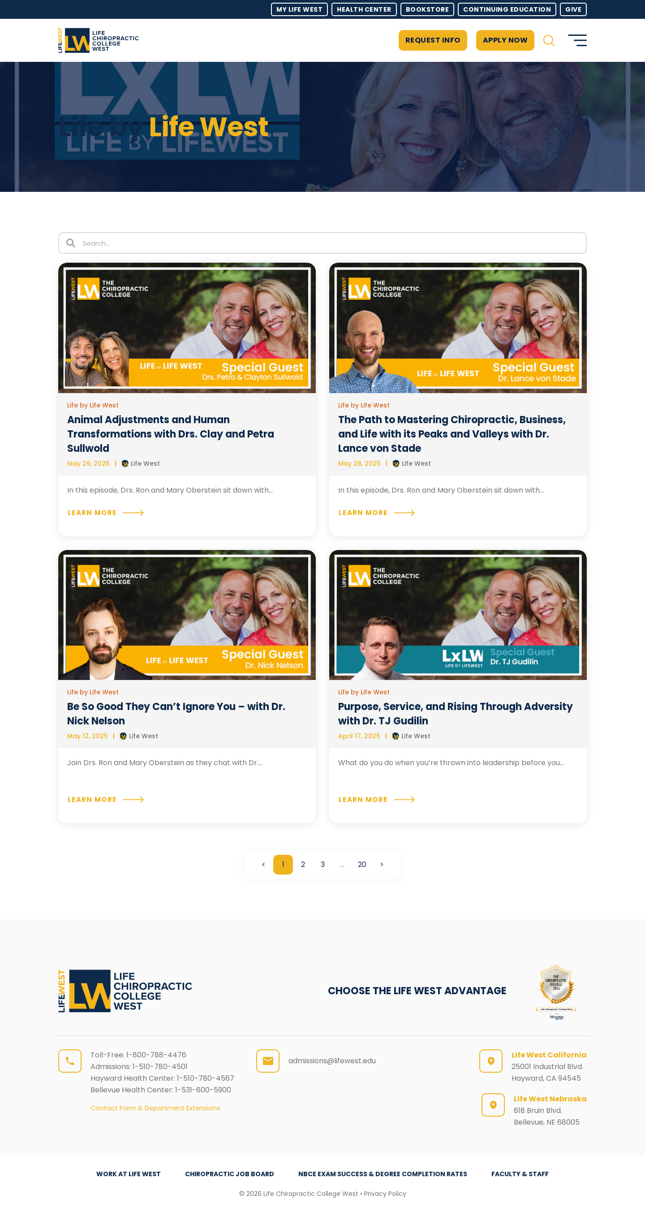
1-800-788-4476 (156, 1055)
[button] (549, 40)
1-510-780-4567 (205, 1078)
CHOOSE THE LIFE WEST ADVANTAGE (417, 991)
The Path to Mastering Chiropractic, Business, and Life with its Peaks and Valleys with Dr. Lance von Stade (452, 434)
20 (362, 862)
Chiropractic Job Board (229, 1173)
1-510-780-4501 (160, 1066)
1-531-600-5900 (203, 1090)
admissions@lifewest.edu (332, 1061)
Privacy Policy (385, 1193)
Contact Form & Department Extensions (155, 1108)
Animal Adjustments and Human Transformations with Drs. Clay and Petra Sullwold (170, 434)
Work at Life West (128, 1173)
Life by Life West (93, 405)
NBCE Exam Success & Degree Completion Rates (382, 1173)
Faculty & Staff (520, 1173)
